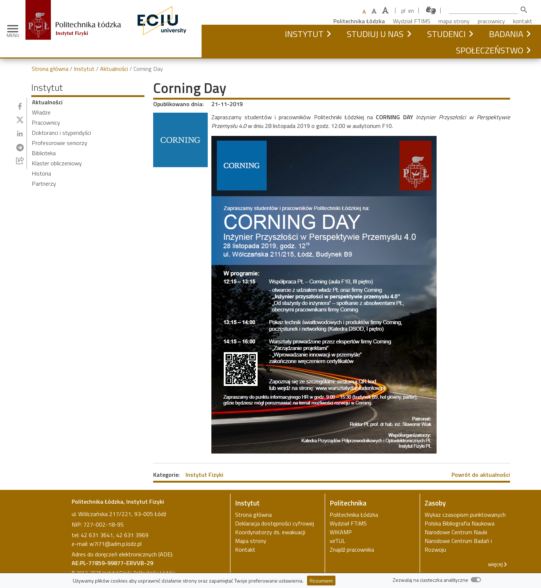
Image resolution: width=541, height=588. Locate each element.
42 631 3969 (132, 535)
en (411, 10)
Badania (506, 33)
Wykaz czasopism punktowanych (465, 514)
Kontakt (245, 549)
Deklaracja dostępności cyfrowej (274, 523)
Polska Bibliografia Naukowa (459, 523)
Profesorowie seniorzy (59, 142)
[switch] (476, 579)
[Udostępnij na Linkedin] (20, 133)
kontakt (522, 21)
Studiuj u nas (375, 33)
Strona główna (50, 68)
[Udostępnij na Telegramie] (20, 147)
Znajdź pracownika (352, 549)
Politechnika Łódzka (359, 21)
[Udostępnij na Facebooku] (20, 106)
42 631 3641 (97, 535)
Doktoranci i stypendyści (61, 132)
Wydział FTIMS (411, 21)
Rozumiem (321, 580)
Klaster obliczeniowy (57, 163)
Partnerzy (44, 183)
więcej (495, 564)
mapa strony (454, 21)
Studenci (446, 33)
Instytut (304, 33)
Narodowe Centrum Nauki (456, 532)
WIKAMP (341, 532)
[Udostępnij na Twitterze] (20, 120)
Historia (41, 173)
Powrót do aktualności (481, 474)
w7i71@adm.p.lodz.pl (115, 543)
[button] (328, 34)
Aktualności (114, 68)
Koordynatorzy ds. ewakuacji (270, 532)
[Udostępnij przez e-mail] (20, 160)
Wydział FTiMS (348, 523)
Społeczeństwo (489, 50)
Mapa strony (250, 540)
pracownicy (491, 21)
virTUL (337, 540)
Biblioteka (44, 153)
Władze (41, 112)
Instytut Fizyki (204, 474)
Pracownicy (46, 122)
